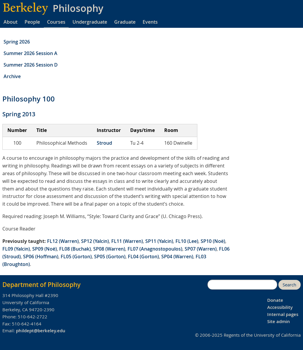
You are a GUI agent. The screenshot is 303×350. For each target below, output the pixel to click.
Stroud (104, 143)
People (32, 22)
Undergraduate (89, 22)
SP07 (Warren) (201, 249)
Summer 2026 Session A (30, 53)
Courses (56, 22)
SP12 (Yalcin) (95, 241)
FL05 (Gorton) (76, 256)
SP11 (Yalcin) (159, 241)
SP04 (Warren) (177, 256)
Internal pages (282, 314)
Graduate (125, 22)
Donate (275, 300)
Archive (12, 76)
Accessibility (280, 307)
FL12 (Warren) (63, 241)
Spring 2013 (18, 114)
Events (150, 22)
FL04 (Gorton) (143, 256)
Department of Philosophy (41, 284)
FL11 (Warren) (127, 241)
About (10, 22)
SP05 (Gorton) (109, 256)
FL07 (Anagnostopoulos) (155, 249)
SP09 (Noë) (44, 249)
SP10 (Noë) (213, 241)
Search (289, 285)
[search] (242, 285)
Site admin (278, 321)
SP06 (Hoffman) (40, 256)
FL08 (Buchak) (75, 249)
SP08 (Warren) (109, 249)
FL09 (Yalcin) (16, 249)
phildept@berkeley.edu (40, 330)
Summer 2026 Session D (31, 65)
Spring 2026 (17, 41)
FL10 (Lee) (186, 241)
